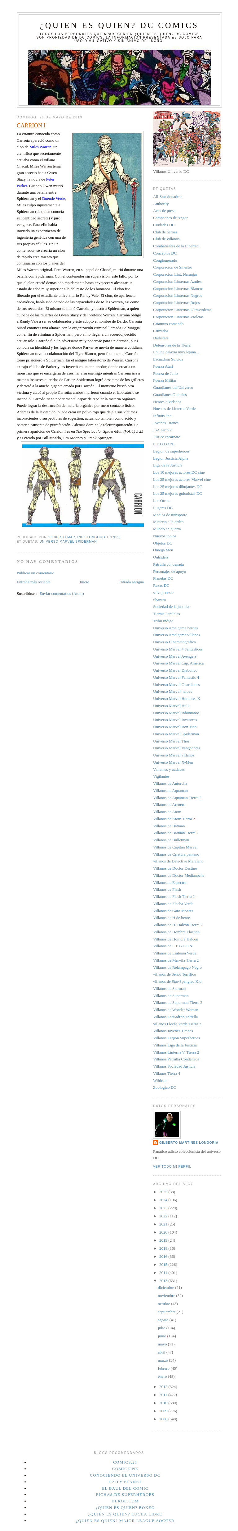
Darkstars (161, 338)
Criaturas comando (168, 323)
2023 (163, 1208)
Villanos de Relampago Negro (177, 967)
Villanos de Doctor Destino (175, 868)
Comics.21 (125, 1462)
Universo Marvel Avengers (174, 656)
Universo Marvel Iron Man (174, 726)
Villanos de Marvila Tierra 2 (176, 960)
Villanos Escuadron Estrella (175, 1016)
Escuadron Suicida (168, 359)
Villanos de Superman (171, 995)
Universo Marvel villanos (173, 755)
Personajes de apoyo (169, 571)
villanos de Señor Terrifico (174, 974)
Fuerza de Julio (165, 373)
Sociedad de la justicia (171, 606)
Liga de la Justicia (167, 465)
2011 (163, 1394)
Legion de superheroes (171, 451)
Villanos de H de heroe (171, 917)
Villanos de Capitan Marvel (175, 847)
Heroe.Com (125, 1501)
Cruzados (160, 331)
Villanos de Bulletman (171, 840)
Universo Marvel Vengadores (176, 748)
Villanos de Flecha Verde (173, 903)
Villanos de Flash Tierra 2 (174, 896)
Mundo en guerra (167, 528)
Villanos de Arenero (169, 804)
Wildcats (160, 1080)
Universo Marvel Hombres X (176, 698)
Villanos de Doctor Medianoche (179, 875)
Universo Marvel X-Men (173, 762)
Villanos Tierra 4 (166, 1073)
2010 (163, 1402)
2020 (163, 1232)
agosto (164, 1319)
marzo (163, 1360)
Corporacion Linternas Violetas (178, 317)
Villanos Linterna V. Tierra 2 (176, 1052)
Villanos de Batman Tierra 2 (176, 832)
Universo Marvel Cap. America (178, 663)
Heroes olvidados (167, 401)
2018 (163, 1248)
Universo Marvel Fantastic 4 (176, 677)
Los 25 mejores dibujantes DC (177, 486)
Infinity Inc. (162, 415)
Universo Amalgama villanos (176, 634)
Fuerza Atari (163, 366)
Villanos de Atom (167, 811)
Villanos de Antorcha (170, 783)
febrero (164, 1368)
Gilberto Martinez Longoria (188, 1142)
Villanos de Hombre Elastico (176, 932)
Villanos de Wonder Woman (175, 1009)
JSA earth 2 (162, 430)
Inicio (84, 582)
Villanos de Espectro (170, 882)
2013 (163, 1280)
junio (162, 1336)
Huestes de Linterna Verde (174, 408)
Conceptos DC (165, 253)
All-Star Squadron (168, 196)
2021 (163, 1224)
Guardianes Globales (170, 394)
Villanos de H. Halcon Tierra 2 (178, 924)
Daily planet (125, 1481)
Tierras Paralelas (166, 613)
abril (162, 1352)
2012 (163, 1386)
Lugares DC (163, 507)
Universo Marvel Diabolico (175, 670)
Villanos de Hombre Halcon (175, 939)
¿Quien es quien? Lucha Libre (125, 1514)
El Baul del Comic (125, 1488)
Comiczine (125, 1468)
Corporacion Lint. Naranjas (175, 274)
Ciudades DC (164, 225)
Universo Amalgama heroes (175, 628)
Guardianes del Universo (173, 387)
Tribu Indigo (163, 620)
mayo (163, 1344)
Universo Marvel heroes (172, 691)
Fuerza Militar (164, 380)
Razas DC (161, 585)
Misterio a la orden (168, 521)
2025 (163, 1191)
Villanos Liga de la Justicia (175, 1045)
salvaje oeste (163, 592)
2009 (163, 1411)
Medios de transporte (170, 515)
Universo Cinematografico (174, 642)
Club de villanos (166, 239)
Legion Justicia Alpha (170, 458)
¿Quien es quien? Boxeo (125, 1507)
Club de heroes (165, 232)
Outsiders (161, 557)
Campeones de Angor (170, 217)
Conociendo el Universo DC (125, 1475)
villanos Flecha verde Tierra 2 (177, 1024)
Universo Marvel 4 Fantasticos (178, 649)
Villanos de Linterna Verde (174, 953)
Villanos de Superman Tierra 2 (177, 1002)
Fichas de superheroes (125, 1494)
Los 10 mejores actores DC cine (179, 472)
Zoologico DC (164, 1087)
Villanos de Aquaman (170, 790)
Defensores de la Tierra (172, 345)
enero (163, 1376)
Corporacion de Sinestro (172, 267)
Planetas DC (163, 578)
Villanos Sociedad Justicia (174, 1066)
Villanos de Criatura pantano (176, 854)
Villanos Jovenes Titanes (173, 1030)
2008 (163, 1419)
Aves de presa (164, 210)
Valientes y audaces (169, 769)
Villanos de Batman (169, 826)
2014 (163, 1272)
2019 (163, 1240)
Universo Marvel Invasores (175, 719)
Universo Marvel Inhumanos (176, 712)
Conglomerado (165, 260)
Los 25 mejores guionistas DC (177, 493)
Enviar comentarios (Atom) (62, 593)
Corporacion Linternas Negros (177, 295)
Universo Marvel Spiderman (68, 541)
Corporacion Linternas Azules (177, 281)
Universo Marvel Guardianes (176, 684)
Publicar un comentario (35, 573)
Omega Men (163, 550)
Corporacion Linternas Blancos (178, 288)
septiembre (167, 1311)
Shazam (159, 599)
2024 (163, 1200)
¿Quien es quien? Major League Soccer (125, 1520)
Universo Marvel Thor (171, 741)
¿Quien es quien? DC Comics (119, 25)
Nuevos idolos (164, 536)
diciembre (166, 1287)
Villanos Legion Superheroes (176, 1038)
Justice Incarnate (166, 436)
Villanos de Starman (169, 988)
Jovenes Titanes (165, 423)
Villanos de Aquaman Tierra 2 (177, 797)
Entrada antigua (131, 582)
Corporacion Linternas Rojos (176, 302)
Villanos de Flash (167, 889)
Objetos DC (162, 543)
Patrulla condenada (168, 564)
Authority (161, 203)
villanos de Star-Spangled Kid (177, 981)
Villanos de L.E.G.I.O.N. (173, 946)
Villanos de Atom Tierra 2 (174, 818)
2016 (163, 1256)
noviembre (167, 1295)
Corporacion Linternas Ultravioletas (182, 309)
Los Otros (161, 500)
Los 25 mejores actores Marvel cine (182, 479)
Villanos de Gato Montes (173, 910)
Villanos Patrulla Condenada (176, 1059)
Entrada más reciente (34, 582)
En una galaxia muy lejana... (176, 352)
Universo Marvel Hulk (171, 705)
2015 (163, 1264)
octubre (164, 1303)
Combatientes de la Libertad (176, 246)
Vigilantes (161, 776)
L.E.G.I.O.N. (163, 444)
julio (162, 1328)
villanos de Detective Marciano (178, 861)
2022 (163, 1216)
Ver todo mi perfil (172, 1166)
